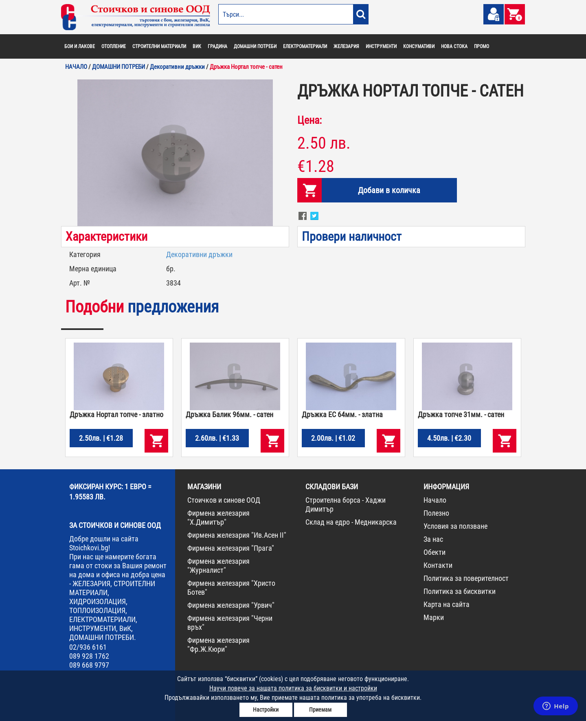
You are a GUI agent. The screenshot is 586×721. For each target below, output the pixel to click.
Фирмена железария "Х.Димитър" (218, 517)
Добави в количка (389, 190)
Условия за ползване (455, 526)
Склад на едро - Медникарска (351, 522)
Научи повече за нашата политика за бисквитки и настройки (293, 688)
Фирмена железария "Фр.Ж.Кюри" (218, 644)
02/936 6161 (88, 647)
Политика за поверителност (466, 578)
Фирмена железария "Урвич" (230, 605)
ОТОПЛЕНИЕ (113, 46)
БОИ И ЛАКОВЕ (79, 46)
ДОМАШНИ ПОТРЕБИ (255, 46)
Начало (435, 500)
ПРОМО (481, 46)
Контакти (438, 565)
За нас (433, 539)
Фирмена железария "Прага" (230, 548)
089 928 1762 (89, 656)
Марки (434, 617)
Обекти (435, 552)
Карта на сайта (447, 604)
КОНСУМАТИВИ (419, 46)
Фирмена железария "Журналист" (218, 565)
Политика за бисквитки (460, 591)
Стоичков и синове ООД (223, 500)
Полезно (436, 513)
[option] (175, 152)
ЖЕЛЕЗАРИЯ (346, 46)
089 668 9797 (89, 665)
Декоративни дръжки (199, 254)
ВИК (197, 46)
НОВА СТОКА (454, 46)
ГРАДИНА (217, 46)
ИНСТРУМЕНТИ (381, 46)
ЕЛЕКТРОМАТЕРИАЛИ (305, 46)
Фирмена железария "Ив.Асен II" (236, 535)
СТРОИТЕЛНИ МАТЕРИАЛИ (159, 46)
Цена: (309, 120)
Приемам (320, 709)
